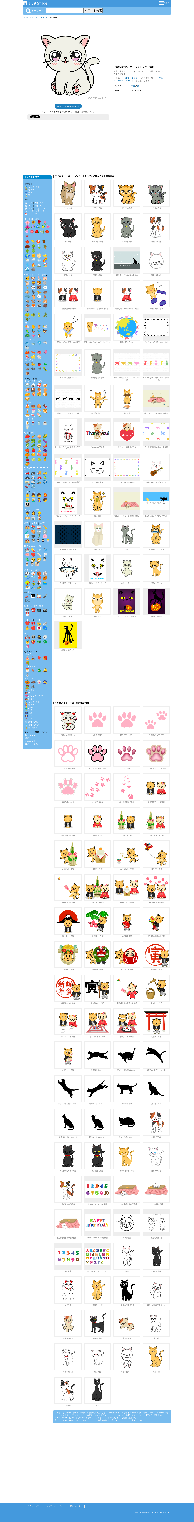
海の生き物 (30, 339)
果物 (32, 432)
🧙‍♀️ (45, 682)
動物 (26, 274)
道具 (41, 606)
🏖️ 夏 (27, 195)
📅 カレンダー (32, 214)
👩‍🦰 (45, 495)
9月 (31, 208)
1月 (37, 211)
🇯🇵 (39, 628)
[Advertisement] (139, 41)
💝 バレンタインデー (35, 696)
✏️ (45, 527)
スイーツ (29, 402)
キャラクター (30, 633)
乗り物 (27, 469)
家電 (26, 606)
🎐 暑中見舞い (32, 725)
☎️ (33, 610)
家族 (26, 491)
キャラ (32, 274)
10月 (37, 208)
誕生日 (28, 654)
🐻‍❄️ (45, 287)
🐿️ (33, 301)
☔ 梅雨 (29, 192)
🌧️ (33, 260)
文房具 (34, 523)
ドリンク (29, 419)
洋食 (33, 381)
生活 (33, 491)
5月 (41, 203)
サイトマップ (33, 1506)
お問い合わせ (74, 1506)
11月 (43, 208)
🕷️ (33, 686)
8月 (41, 205)
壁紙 (27, 738)
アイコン (28, 619)
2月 (43, 211)
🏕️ (39, 587)
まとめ (164, 3)
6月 (31, 205)
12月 (31, 211)
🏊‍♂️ (45, 582)
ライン (32, 735)
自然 (37, 219)
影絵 (44, 274)
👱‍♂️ (27, 500)
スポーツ (28, 569)
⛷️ (27, 587)
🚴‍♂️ (45, 477)
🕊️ (45, 326)
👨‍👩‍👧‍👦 (27, 504)
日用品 (34, 606)
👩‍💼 (33, 513)
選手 (37, 569)
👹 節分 (29, 693)
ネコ (42, 17)
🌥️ (27, 260)
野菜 (26, 432)
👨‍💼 (27, 513)
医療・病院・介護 (32, 546)
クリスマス (30, 666)
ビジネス (28, 510)
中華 (40, 381)
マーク (38, 619)
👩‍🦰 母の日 (30, 704)
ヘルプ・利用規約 (54, 1506)
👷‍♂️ (39, 513)
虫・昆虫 (29, 360)
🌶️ (45, 445)
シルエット (30, 741)
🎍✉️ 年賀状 (31, 727)
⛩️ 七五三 (30, 719)
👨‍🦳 (33, 500)
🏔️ (39, 265)
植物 (30, 219)
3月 (31, 203)
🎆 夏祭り (30, 713)
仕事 (37, 510)
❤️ (33, 555)
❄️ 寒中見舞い (32, 722)
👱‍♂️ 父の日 (30, 707)
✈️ (45, 482)
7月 (36, 205)
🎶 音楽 (28, 592)
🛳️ (33, 486)
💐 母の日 (30, 189)
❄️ (39, 260)
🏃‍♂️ (39, 536)
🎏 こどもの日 (32, 186)
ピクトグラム (31, 743)
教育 (26, 523)
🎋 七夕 (29, 710)
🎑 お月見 (30, 716)
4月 (36, 203)
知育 (42, 523)
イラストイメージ (30, 17)
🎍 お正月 (30, 690)
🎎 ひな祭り (31, 699)
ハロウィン (30, 678)
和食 (27, 381)
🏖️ (45, 265)
